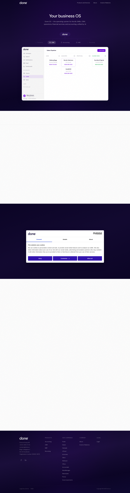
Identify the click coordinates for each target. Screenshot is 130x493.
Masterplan (65, 473)
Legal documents (24, 488)
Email (25, 63)
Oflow (64, 464)
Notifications (28, 60)
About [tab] (91, 239)
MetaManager (66, 470)
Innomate (65, 454)
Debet (64, 445)
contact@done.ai (24, 447)
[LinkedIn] (25, 460)
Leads (26, 76)
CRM (51, 42)
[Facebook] (21, 460)
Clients (26, 73)
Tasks (26, 80)
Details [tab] (65, 239)
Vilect (63, 457)
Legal (98, 441)
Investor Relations (105, 3)
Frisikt (64, 441)
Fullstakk (64, 448)
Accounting (65, 42)
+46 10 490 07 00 (25, 445)
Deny (40, 258)
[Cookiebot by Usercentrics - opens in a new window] (94, 233)
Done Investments (67, 480)
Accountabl (65, 467)
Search (26, 56)
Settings (25, 98)
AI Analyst (27, 53)
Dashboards (27, 66)
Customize (65, 258)
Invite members (32, 98)
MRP (78, 42)
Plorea (64, 477)
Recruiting (48, 451)
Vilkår (32, 488)
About (95, 3)
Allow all (90, 258)
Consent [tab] (39, 239)
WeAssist (64, 461)
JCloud (64, 451)
